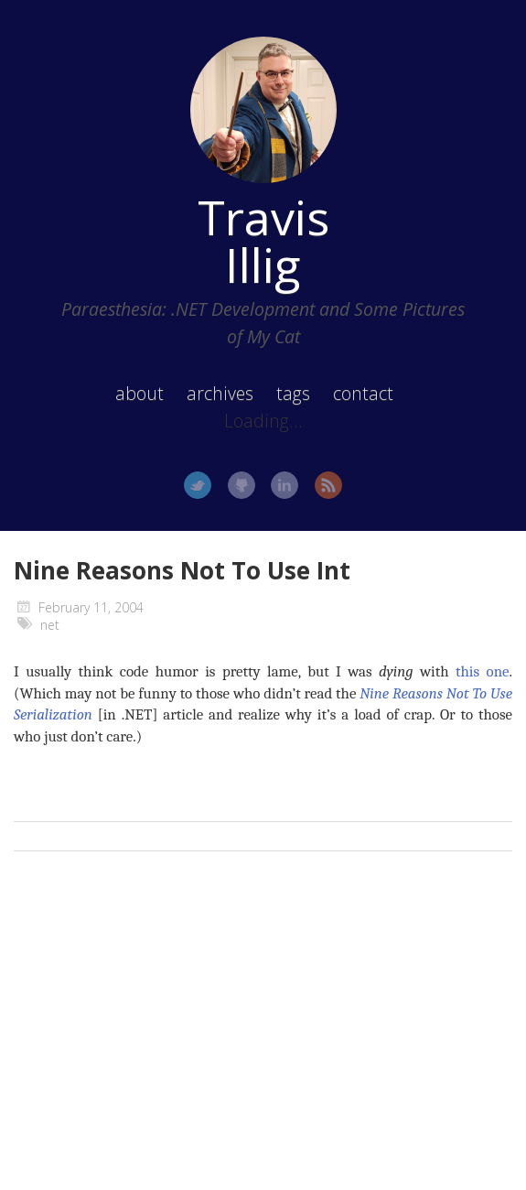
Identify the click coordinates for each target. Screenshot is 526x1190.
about (139, 393)
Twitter (197, 485)
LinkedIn (284, 485)
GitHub (241, 485)
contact (363, 393)
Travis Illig (263, 240)
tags (293, 393)
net (49, 624)
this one (483, 671)
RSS (328, 485)
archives (220, 393)
